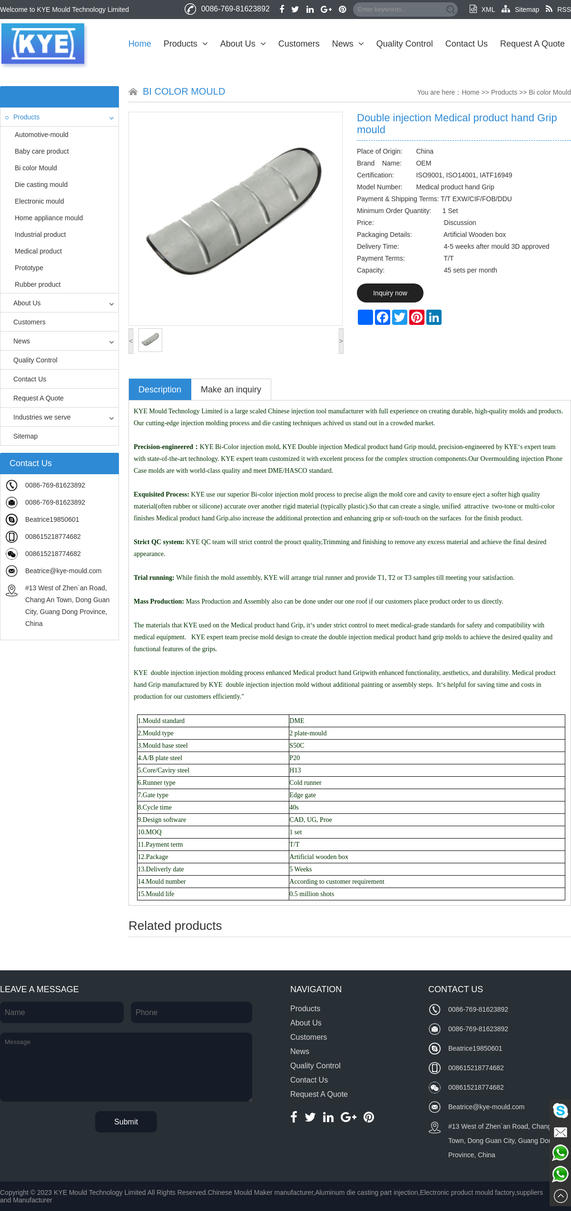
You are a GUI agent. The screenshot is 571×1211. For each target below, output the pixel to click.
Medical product (38, 251)
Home (139, 44)
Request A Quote (532, 44)
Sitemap (520, 9)
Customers (299, 44)
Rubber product (38, 284)
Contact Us (466, 44)
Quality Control (404, 44)
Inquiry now (390, 293)
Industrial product (40, 234)
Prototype (29, 268)
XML (482, 9)
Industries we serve (38, 417)
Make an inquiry (231, 389)
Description (159, 389)
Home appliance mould (49, 218)
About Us (243, 44)
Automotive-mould (42, 134)
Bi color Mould (36, 168)
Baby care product (42, 151)
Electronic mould (39, 201)
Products (186, 44)
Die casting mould (41, 184)
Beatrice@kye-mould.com (63, 571)
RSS (558, 9)
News (348, 44)
